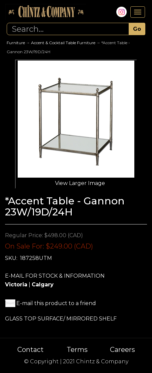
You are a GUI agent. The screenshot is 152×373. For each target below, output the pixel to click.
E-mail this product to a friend (56, 303)
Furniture (16, 42)
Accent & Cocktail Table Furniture (63, 42)
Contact (30, 350)
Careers (122, 350)
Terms (77, 350)
